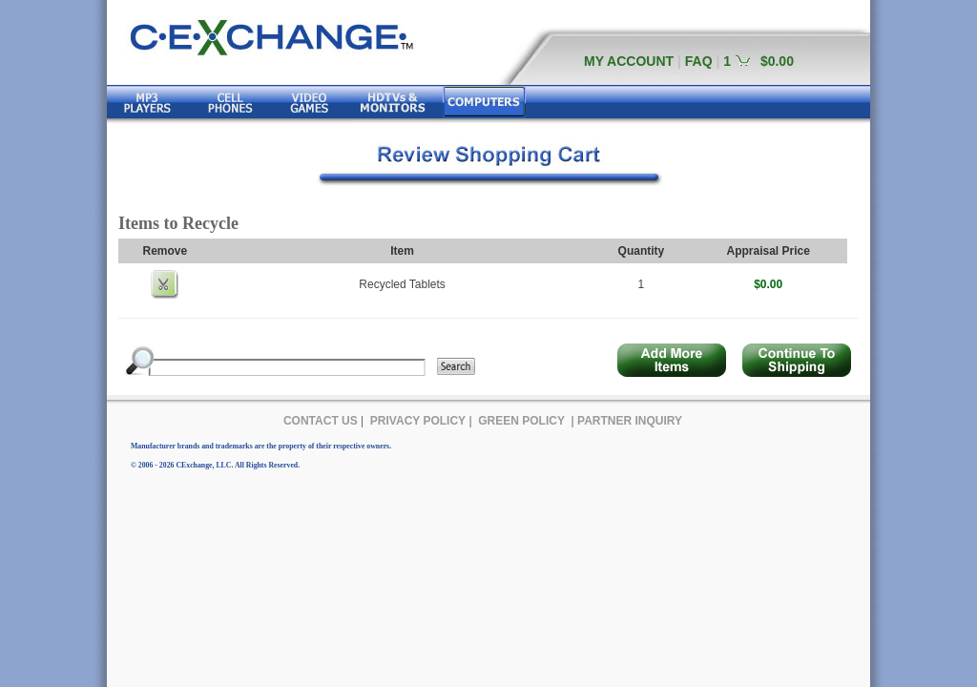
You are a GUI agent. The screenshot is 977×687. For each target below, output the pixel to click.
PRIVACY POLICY (418, 420)
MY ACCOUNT (629, 61)
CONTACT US (320, 420)
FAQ (699, 61)
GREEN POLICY (521, 420)
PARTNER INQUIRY (629, 420)
